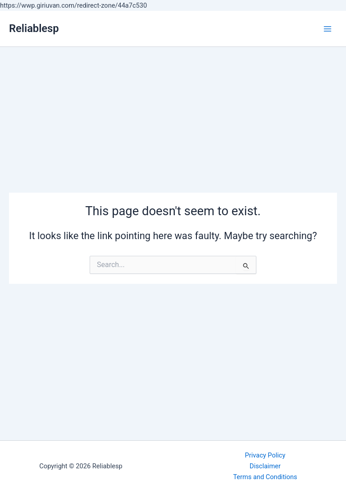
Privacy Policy (265, 455)
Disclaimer (265, 466)
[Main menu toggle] (327, 28)
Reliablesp (34, 28)
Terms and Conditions (265, 477)
